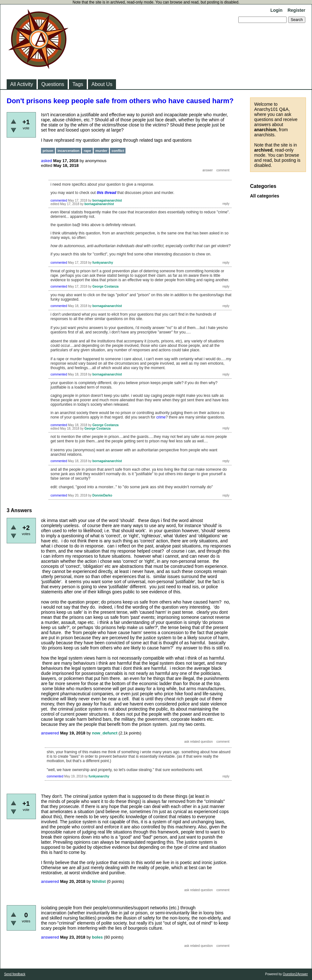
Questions (52, 84)
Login (276, 10)
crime (161, 417)
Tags (77, 84)
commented (59, 200)
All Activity (21, 84)
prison (48, 151)
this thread (106, 192)
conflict (118, 151)
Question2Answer (295, 974)
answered (50, 733)
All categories (264, 195)
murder (101, 151)
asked (46, 160)
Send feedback (14, 974)
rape (87, 151)
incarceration (68, 151)
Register (296, 10)
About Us (102, 84)
